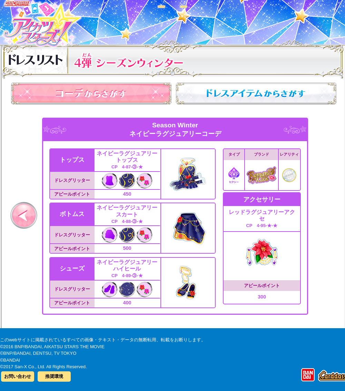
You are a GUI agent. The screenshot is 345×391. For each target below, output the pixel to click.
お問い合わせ (17, 376)
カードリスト (128, 20)
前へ (23, 215)
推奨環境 (54, 376)
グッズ (216, 20)
